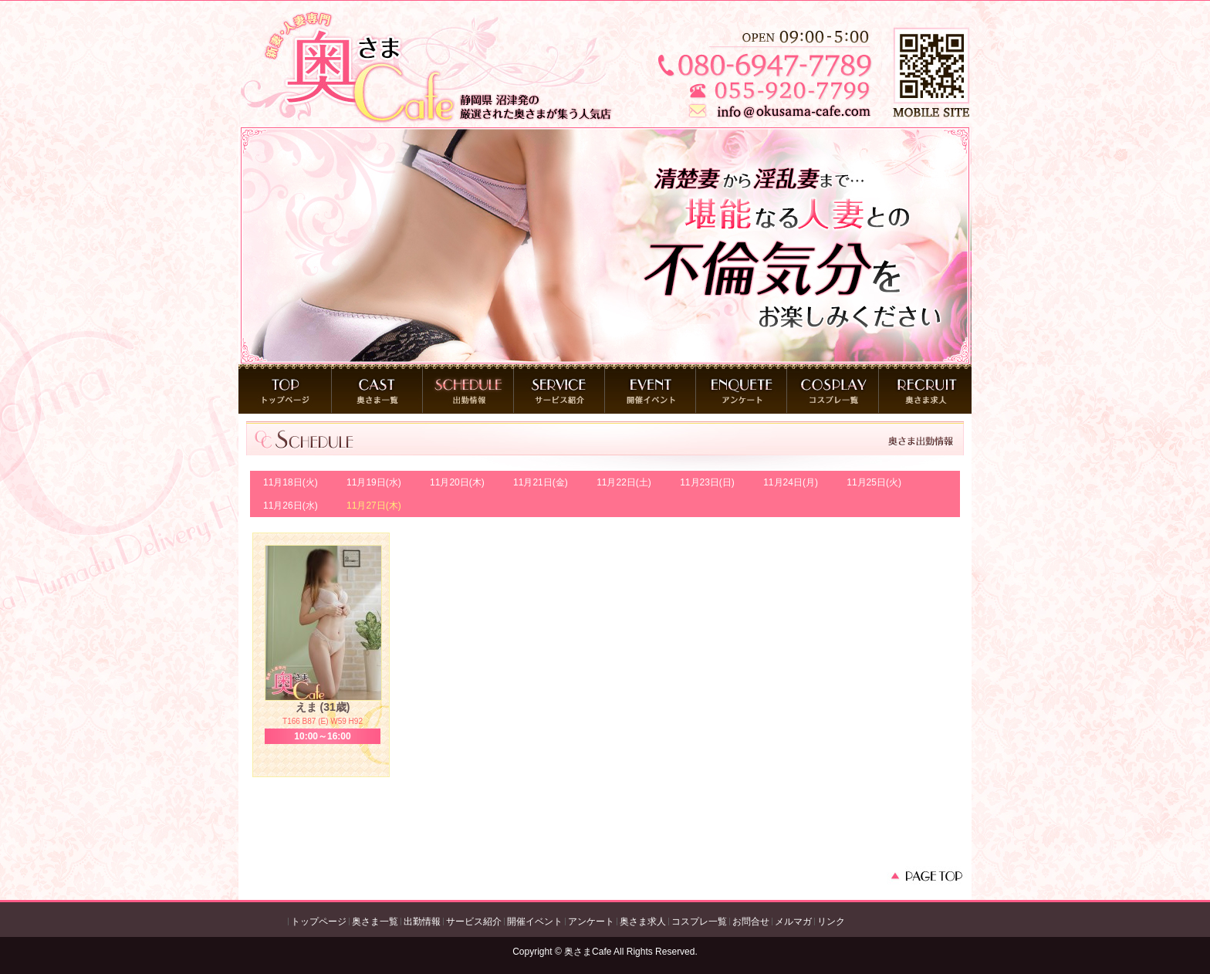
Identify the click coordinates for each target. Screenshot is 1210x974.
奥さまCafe (587, 951)
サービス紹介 (474, 921)
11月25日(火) (874, 482)
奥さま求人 (643, 921)
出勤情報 (422, 921)
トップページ (318, 921)
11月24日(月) (790, 482)
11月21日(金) (540, 482)
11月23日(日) (707, 482)
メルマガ (793, 921)
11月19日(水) (373, 482)
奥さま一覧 (375, 921)
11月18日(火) (290, 482)
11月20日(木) (457, 482)
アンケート (591, 921)
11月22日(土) (624, 482)
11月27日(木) (373, 505)
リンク (831, 921)
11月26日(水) (290, 505)
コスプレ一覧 (699, 921)
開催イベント (535, 921)
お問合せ (750, 921)
